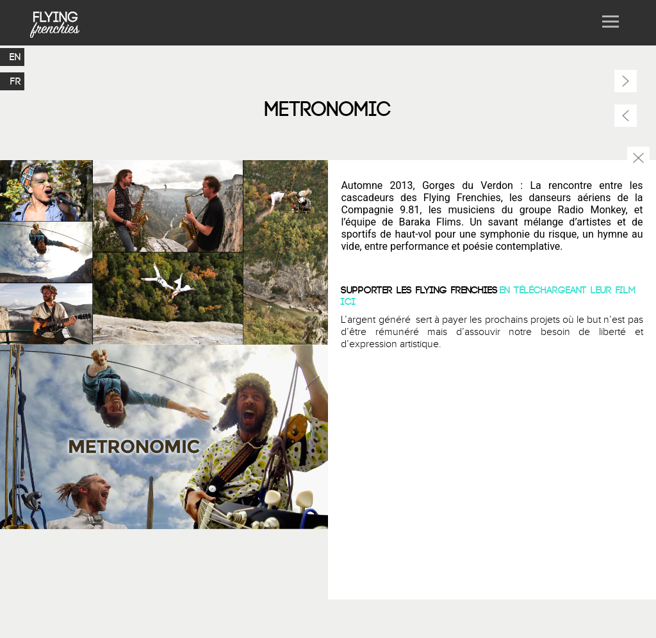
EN (15, 57)
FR (15, 81)
